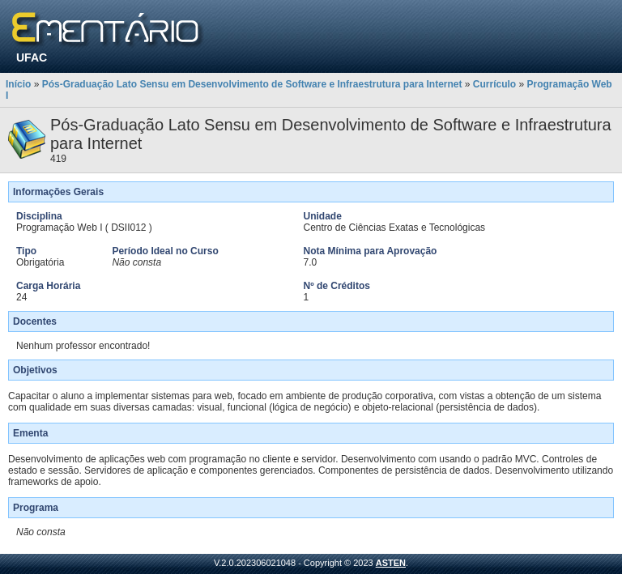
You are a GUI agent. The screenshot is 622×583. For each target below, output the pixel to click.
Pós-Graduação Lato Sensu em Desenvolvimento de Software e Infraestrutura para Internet (252, 84)
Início (18, 84)
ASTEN (391, 563)
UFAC (31, 57)
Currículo (494, 84)
